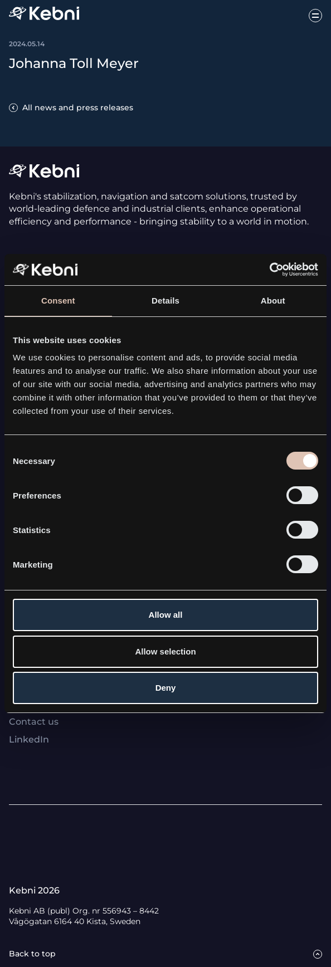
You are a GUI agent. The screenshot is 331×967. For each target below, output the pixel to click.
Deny (165, 687)
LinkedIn (29, 739)
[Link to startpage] (44, 15)
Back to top (32, 954)
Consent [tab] (58, 300)
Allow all (166, 614)
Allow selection (165, 651)
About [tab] (273, 300)
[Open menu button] (315, 15)
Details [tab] (165, 300)
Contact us (34, 721)
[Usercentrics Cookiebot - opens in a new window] (269, 269)
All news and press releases (77, 107)
